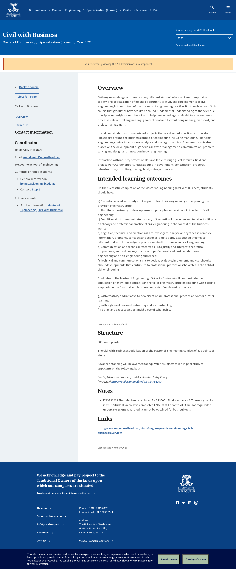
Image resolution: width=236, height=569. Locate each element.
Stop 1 (36, 189)
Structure (22, 125)
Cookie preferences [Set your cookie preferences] (195, 559)
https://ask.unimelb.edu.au (38, 184)
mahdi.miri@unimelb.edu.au (41, 157)
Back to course (29, 87)
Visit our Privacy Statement (135, 560)
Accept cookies (169, 559)
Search (212, 9)
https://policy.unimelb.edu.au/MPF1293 (136, 381)
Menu (228, 9)
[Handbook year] (204, 38)
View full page (27, 97)
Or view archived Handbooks (190, 45)
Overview (22, 117)
